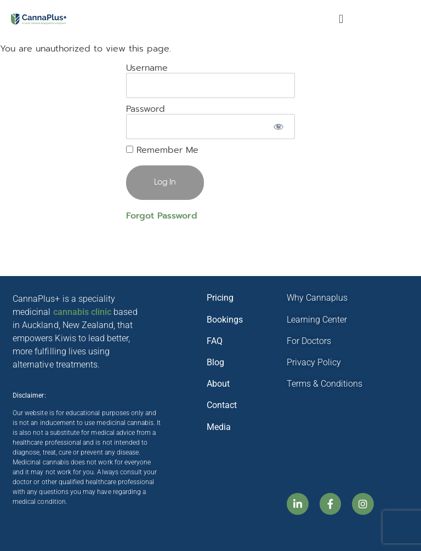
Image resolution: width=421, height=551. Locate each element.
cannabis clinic (82, 312)
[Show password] (278, 126)
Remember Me (162, 150)
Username (147, 67)
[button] (340, 19)
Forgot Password (161, 215)
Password (145, 108)
